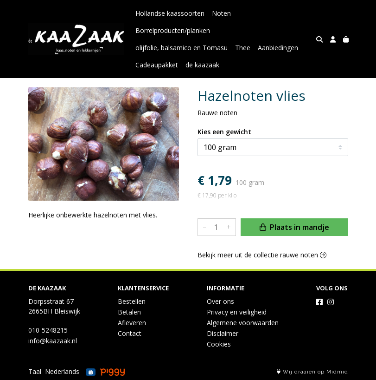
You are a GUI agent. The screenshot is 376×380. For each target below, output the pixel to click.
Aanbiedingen (278, 47)
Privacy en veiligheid (237, 312)
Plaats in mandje (294, 227)
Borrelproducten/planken (172, 30)
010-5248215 (48, 330)
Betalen (129, 312)
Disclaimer (222, 333)
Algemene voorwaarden (243, 322)
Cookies (219, 344)
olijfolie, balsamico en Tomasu (181, 47)
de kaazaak (202, 64)
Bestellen (132, 301)
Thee (242, 47)
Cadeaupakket (156, 64)
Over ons (220, 301)
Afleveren (132, 322)
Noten (221, 13)
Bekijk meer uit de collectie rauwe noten (262, 254)
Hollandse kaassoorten (169, 13)
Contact (129, 333)
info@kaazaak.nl (52, 340)
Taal (34, 371)
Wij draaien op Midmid (312, 372)
